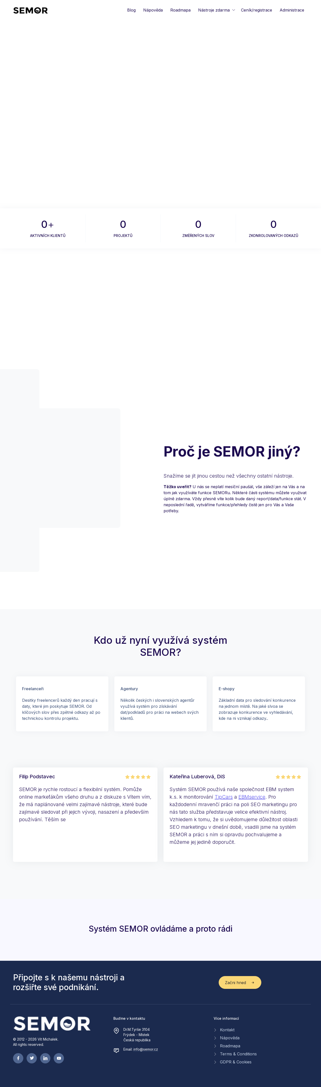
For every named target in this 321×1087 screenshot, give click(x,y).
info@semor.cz (145, 1049)
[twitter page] (32, 1058)
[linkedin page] (45, 1058)
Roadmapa (180, 10)
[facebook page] (18, 1058)
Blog (131, 10)
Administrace (292, 10)
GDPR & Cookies (236, 1061)
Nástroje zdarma (214, 10)
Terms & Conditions (238, 1053)
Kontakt (227, 1029)
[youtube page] (59, 1058)
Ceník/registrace (256, 10)
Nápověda (153, 10)
